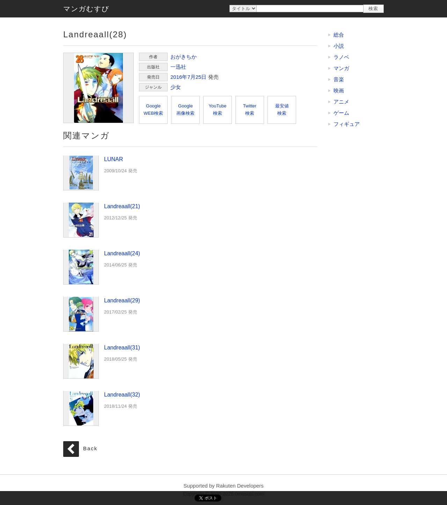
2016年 (178, 77)
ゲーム (341, 113)
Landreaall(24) (81, 267)
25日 (201, 77)
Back (90, 449)
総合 (339, 35)
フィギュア (347, 124)
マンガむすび (86, 8)
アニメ (341, 102)
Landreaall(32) (81, 408)
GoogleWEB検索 (153, 109)
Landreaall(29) (81, 314)
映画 (339, 90)
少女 (175, 87)
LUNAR (81, 172)
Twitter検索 (249, 109)
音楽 (339, 79)
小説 (339, 46)
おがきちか (183, 57)
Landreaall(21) (81, 220)
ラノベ (341, 57)
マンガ (341, 68)
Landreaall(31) (81, 361)
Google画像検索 (185, 109)
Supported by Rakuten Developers (223, 486)
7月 (191, 77)
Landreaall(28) (98, 88)
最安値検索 (282, 109)
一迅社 (178, 67)
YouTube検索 (217, 109)
